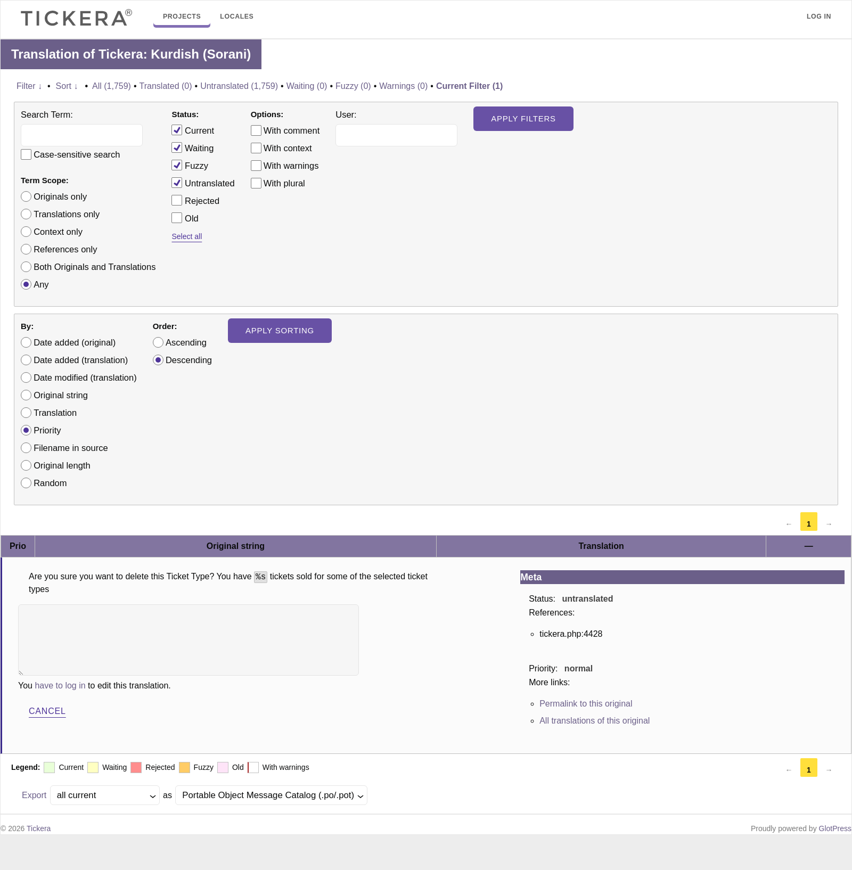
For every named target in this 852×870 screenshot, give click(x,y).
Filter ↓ (29, 86)
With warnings (291, 165)
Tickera (39, 828)
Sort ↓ (67, 86)
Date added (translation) (81, 360)
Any (41, 284)
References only (65, 249)
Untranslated (202, 182)
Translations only (67, 214)
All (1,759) (111, 86)
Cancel (47, 711)
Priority (47, 430)
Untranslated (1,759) (239, 86)
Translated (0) (166, 86)
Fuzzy (189, 165)
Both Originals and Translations (94, 267)
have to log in (60, 685)
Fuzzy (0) (353, 86)
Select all (186, 236)
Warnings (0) (403, 86)
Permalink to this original (585, 703)
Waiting (192, 147)
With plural (284, 183)
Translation (55, 412)
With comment (292, 130)
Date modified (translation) (85, 377)
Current (192, 130)
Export (34, 795)
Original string (61, 395)
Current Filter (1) (469, 86)
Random (50, 483)
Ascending (186, 342)
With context (288, 148)
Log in (819, 16)
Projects (182, 16)
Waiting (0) (306, 86)
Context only (58, 231)
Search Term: (47, 114)
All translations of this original (594, 720)
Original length (62, 465)
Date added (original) (75, 342)
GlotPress (835, 828)
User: (345, 114)
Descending (189, 360)
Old (184, 217)
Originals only (60, 196)
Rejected (195, 200)
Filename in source (71, 448)
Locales (236, 16)
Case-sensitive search (77, 154)
